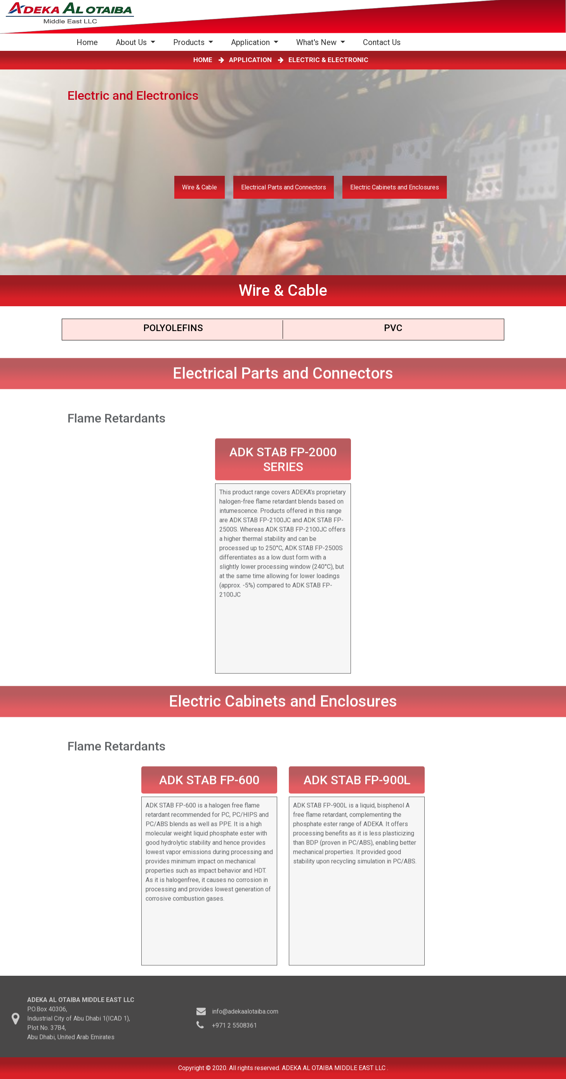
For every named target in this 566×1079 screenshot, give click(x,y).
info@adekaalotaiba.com (245, 1013)
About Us (132, 42)
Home (88, 42)
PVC (393, 328)
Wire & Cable (199, 187)
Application (251, 42)
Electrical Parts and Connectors (283, 187)
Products (190, 42)
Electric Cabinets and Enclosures (394, 187)
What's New (317, 42)
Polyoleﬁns (173, 328)
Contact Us (382, 42)
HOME (204, 60)
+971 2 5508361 (234, 1027)
